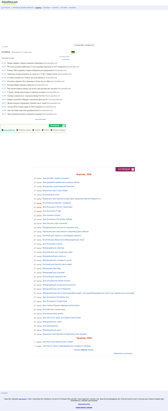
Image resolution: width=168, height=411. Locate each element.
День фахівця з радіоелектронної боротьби (58, 186)
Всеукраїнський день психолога (54, 256)
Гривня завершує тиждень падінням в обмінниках (25, 63)
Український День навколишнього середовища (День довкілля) (65, 231)
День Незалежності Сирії (52, 211)
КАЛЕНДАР (46, 7)
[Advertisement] (64, 27)
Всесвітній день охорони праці (54, 309)
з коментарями (66, 59)
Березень (77, 350)
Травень (91, 350)
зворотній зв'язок (84, 404)
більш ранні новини (40, 119)
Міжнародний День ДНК (52, 268)
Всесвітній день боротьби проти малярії (57, 264)
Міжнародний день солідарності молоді (57, 260)
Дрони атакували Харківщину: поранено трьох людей (26, 103)
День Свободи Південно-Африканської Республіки (61, 305)
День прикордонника (50, 326)
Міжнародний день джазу (52, 330)
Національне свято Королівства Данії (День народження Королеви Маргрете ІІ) (71, 199)
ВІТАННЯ (54, 7)
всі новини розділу (64, 56)
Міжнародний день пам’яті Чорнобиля (57, 289)
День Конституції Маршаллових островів (58, 342)
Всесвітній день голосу (51, 194)
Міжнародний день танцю (52, 322)
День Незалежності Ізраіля (52, 244)
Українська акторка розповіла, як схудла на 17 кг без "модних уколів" (32, 74)
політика (4, 393)
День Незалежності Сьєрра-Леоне (55, 301)
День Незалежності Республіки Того (56, 297)
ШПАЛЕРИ (72, 7)
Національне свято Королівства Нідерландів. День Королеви (65, 334)
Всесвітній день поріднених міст (54, 276)
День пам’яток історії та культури (55, 223)
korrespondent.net (9, 130)
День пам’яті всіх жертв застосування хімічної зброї (62, 318)
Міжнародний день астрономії (54, 272)
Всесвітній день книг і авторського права (57, 252)
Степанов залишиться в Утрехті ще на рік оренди (25, 78)
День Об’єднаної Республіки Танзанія (56, 281)
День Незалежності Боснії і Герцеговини (57, 207)
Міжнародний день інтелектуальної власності (59, 285)
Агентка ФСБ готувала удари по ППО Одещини (24, 107)
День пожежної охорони (51, 215)
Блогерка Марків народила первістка (20, 85)
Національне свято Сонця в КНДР (55, 190)
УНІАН (46, 130)
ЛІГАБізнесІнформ (24, 130)
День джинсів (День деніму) (53, 313)
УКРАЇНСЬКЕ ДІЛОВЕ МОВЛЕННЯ (22, 7)
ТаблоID (37, 130)
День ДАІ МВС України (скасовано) (56, 178)
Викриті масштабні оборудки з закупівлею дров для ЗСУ (28, 99)
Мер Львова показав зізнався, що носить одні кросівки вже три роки (32, 88)
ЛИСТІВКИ (63, 7)
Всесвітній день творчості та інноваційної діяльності (62, 235)
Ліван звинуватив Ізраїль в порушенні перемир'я (25, 114)
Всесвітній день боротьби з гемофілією (57, 203)
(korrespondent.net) (50, 63)
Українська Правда (58, 130)
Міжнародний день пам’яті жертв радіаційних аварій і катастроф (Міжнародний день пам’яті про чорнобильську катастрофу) (88, 293)
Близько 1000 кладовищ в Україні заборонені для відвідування (30, 70)
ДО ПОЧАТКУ (5, 7)
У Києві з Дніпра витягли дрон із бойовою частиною (26, 92)
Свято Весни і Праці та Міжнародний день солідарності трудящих (67, 346)
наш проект (22, 399)
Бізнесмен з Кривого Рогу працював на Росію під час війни (28, 81)
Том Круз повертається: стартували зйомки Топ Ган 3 (26, 96)
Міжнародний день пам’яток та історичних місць (60, 227)
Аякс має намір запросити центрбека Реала (22, 110)
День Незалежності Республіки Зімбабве (57, 219)
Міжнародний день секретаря (53, 248)
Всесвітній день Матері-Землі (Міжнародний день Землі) (63, 240)
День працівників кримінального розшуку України (61, 182)
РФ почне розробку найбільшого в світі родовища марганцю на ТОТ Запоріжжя (36, 67)
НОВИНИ (37, 7)
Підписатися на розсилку (124, 353)
